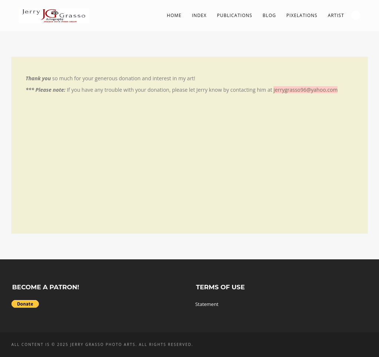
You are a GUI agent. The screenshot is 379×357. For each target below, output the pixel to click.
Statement (206, 304)
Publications (234, 15)
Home (174, 15)
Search (355, 15)
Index (199, 15)
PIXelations (302, 15)
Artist (336, 15)
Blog (269, 15)
